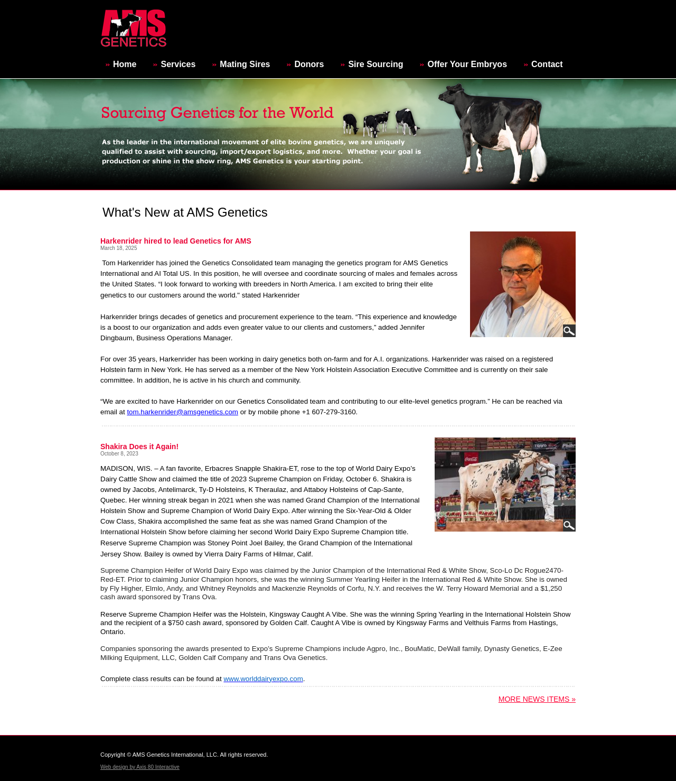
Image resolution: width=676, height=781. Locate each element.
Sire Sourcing (375, 64)
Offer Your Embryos (467, 64)
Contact (547, 64)
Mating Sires (245, 64)
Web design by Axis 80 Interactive (140, 767)
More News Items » (537, 699)
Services (178, 64)
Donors (309, 64)
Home (124, 64)
